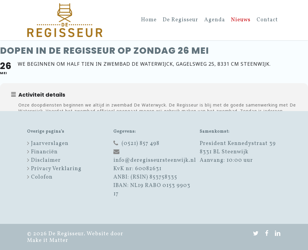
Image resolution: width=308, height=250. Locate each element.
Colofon (42, 177)
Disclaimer (46, 160)
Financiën (44, 152)
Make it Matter (47, 240)
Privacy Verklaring (56, 169)
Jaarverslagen (50, 143)
